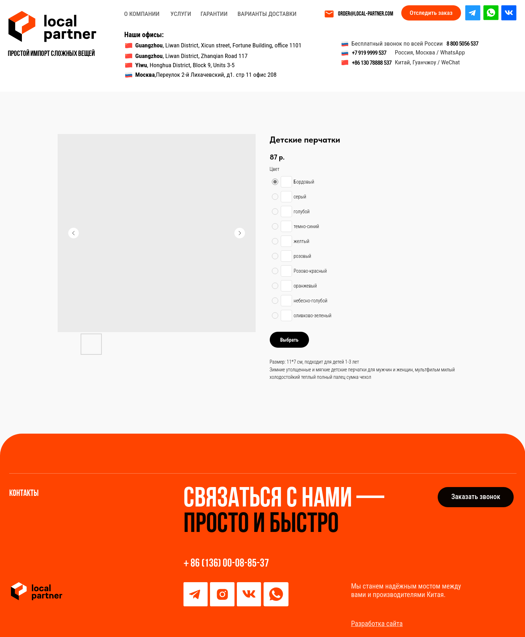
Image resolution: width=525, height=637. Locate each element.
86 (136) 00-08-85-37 (230, 563)
